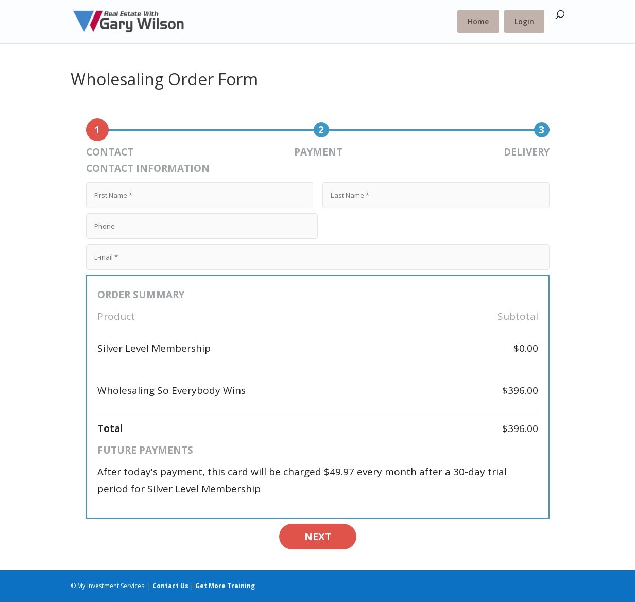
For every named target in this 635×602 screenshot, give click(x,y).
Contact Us (170, 585)
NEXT (317, 536)
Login (524, 21)
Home (478, 21)
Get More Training (225, 585)
